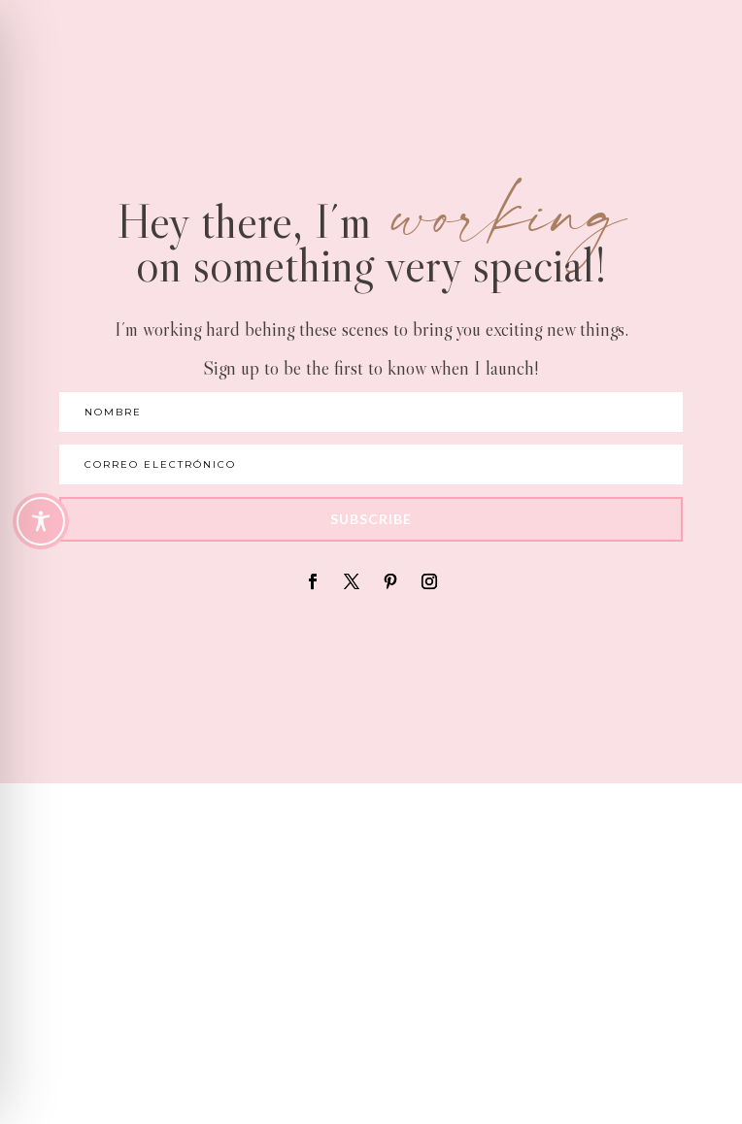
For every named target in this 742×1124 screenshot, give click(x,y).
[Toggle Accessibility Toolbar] (41, 521)
